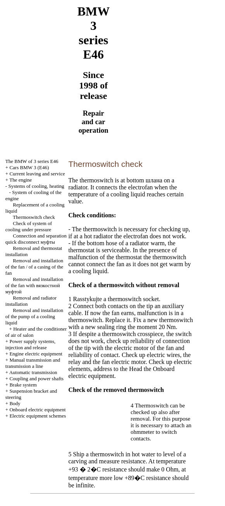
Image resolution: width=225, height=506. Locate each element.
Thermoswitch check (34, 217)
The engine (20, 180)
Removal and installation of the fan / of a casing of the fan (34, 267)
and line (32, 363)
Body (14, 403)
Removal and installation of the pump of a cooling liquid (34, 316)
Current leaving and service (37, 174)
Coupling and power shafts (36, 378)
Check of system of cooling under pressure (28, 226)
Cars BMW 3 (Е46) (29, 167)
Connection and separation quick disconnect (36, 239)
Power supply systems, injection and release (30, 344)
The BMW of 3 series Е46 (31, 161)
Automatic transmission (33, 372)
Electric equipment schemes (37, 416)
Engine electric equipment (35, 354)
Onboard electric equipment (37, 409)
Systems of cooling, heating (36, 186)
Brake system (22, 385)
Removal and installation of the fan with (34, 285)
